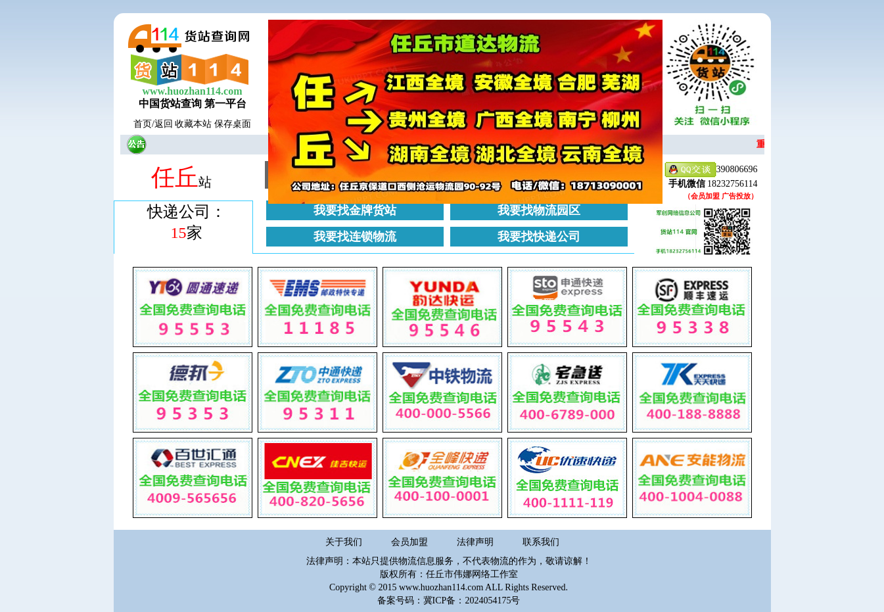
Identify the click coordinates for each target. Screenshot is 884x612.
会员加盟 (409, 542)
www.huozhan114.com (192, 91)
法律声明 (475, 542)
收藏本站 (193, 124)
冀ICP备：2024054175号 (472, 600)
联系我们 (541, 542)
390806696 (711, 170)
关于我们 (343, 542)
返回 (163, 124)
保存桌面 (232, 124)
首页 (142, 124)
